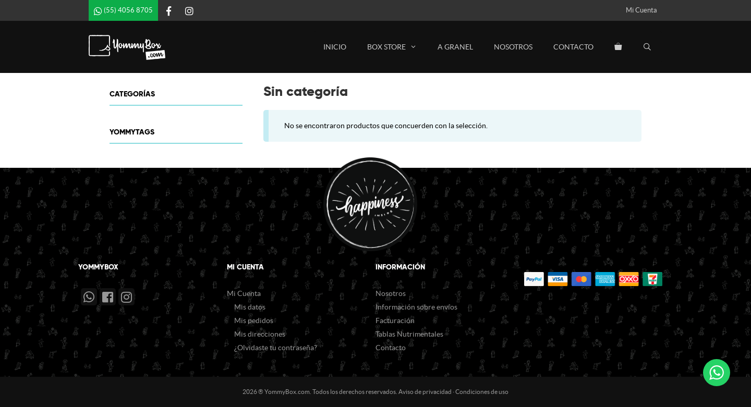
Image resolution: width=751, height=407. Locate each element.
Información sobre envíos (416, 307)
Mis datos (249, 307)
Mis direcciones (259, 334)
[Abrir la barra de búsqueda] (647, 47)
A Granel (455, 47)
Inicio (334, 47)
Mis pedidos (253, 320)
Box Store (397, 47)
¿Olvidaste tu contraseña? (275, 347)
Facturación (395, 320)
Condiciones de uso (481, 391)
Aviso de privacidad (425, 391)
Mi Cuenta (641, 10)
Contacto (573, 47)
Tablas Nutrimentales (409, 334)
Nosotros (513, 47)
